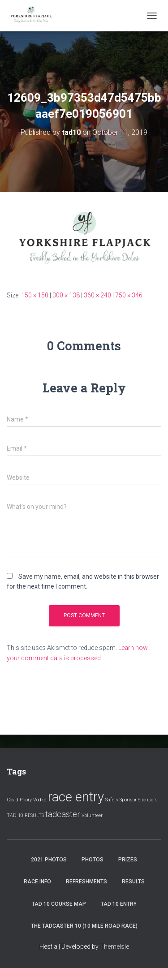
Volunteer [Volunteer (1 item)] (92, 815)
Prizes (127, 859)
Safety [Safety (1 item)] (111, 800)
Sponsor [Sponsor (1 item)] (128, 800)
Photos (92, 859)
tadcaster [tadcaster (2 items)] (62, 814)
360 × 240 (97, 295)
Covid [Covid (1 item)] (12, 800)
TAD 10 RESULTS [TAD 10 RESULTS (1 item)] (25, 815)
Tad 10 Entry (119, 904)
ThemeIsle (114, 946)
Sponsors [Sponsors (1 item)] (148, 800)
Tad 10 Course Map (59, 904)
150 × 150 (34, 295)
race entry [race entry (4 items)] (76, 797)
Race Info (37, 881)
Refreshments (86, 881)
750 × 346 (128, 295)
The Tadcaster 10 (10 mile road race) (84, 926)
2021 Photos (49, 859)
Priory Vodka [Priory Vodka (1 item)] (33, 800)
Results (133, 881)
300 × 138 (66, 295)
